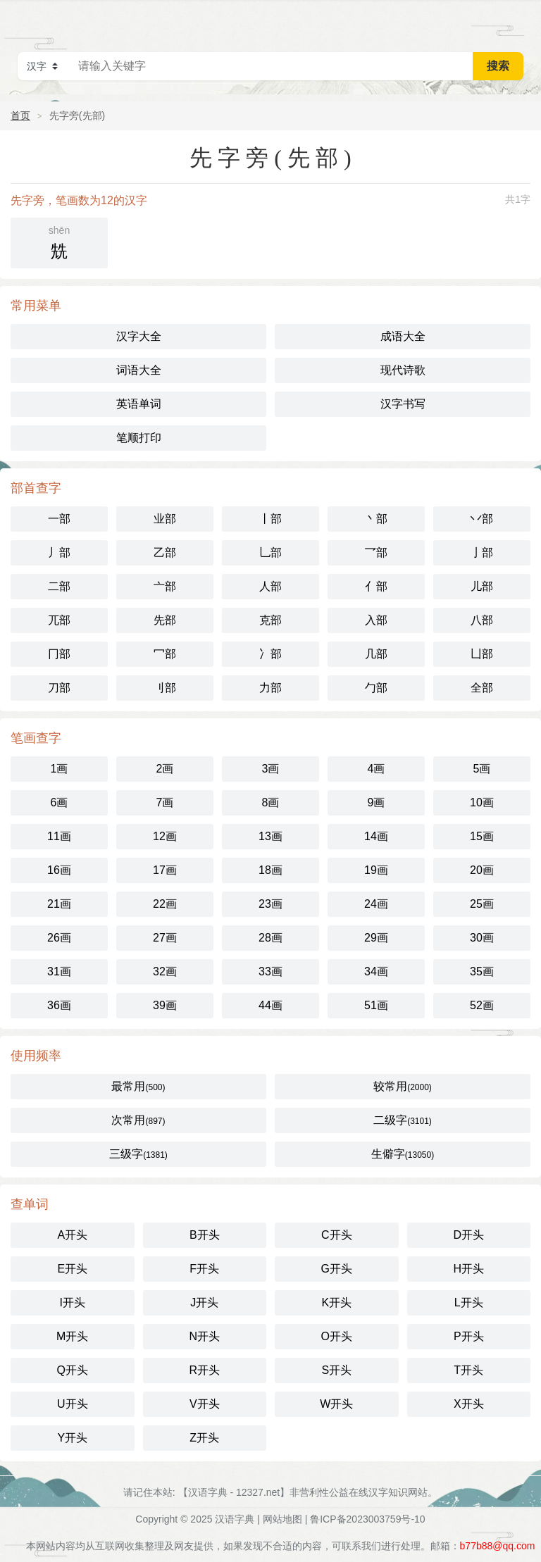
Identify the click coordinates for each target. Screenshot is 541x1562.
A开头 (72, 1235)
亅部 (482, 552)
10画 (482, 802)
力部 (270, 688)
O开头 (336, 1336)
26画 (59, 938)
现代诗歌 (402, 370)
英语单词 (138, 404)
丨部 (270, 519)
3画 (271, 769)
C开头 (336, 1235)
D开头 (468, 1235)
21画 (59, 904)
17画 (165, 870)
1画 (59, 769)
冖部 (165, 654)
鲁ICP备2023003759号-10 (367, 1519)
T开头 (468, 1370)
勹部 (376, 688)
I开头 (72, 1302)
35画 (482, 971)
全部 (482, 688)
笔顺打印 (138, 438)
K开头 (336, 1302)
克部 (270, 620)
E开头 (72, 1269)
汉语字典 (234, 1519)
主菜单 (521, 21)
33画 (270, 971)
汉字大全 (138, 336)
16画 (59, 870)
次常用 (138, 1120)
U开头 (72, 1404)
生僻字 (402, 1154)
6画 (59, 802)
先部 (165, 620)
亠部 (165, 586)
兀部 (59, 620)
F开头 (204, 1269)
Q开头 (72, 1370)
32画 (165, 971)
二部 (59, 586)
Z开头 (204, 1438)
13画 (270, 836)
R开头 (204, 1370)
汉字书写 (402, 404)
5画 (482, 769)
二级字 (402, 1120)
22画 (165, 904)
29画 (376, 938)
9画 (376, 802)
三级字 (138, 1154)
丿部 (59, 552)
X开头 (469, 1404)
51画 (376, 1005)
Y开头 (72, 1438)
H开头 (468, 1269)
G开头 (336, 1269)
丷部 (482, 519)
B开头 (204, 1235)
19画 (376, 870)
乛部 (376, 552)
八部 (482, 620)
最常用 (138, 1086)
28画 (270, 938)
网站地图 (282, 1519)
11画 (59, 836)
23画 (270, 904)
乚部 (270, 552)
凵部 (482, 654)
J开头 (204, 1302)
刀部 (59, 688)
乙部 (165, 552)
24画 (376, 904)
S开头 (336, 1370)
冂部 (59, 654)
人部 (270, 586)
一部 (59, 519)
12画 (165, 836)
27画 (165, 938)
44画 (270, 1005)
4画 (376, 769)
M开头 (72, 1336)
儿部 (482, 586)
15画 (482, 836)
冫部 (270, 654)
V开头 (204, 1404)
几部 (376, 654)
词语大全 (138, 370)
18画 (270, 870)
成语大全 (402, 336)
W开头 (336, 1404)
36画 (59, 1005)
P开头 (469, 1336)
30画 (482, 938)
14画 (376, 836)
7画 (165, 802)
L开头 (468, 1302)
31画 (59, 971)
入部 (376, 620)
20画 (482, 870)
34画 (376, 971)
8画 (271, 802)
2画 (165, 769)
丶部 (376, 519)
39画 (165, 1005)
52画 (482, 1005)
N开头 (204, 1336)
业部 (165, 519)
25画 (482, 904)
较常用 (402, 1086)
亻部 (376, 586)
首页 (20, 115)
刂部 (165, 688)
